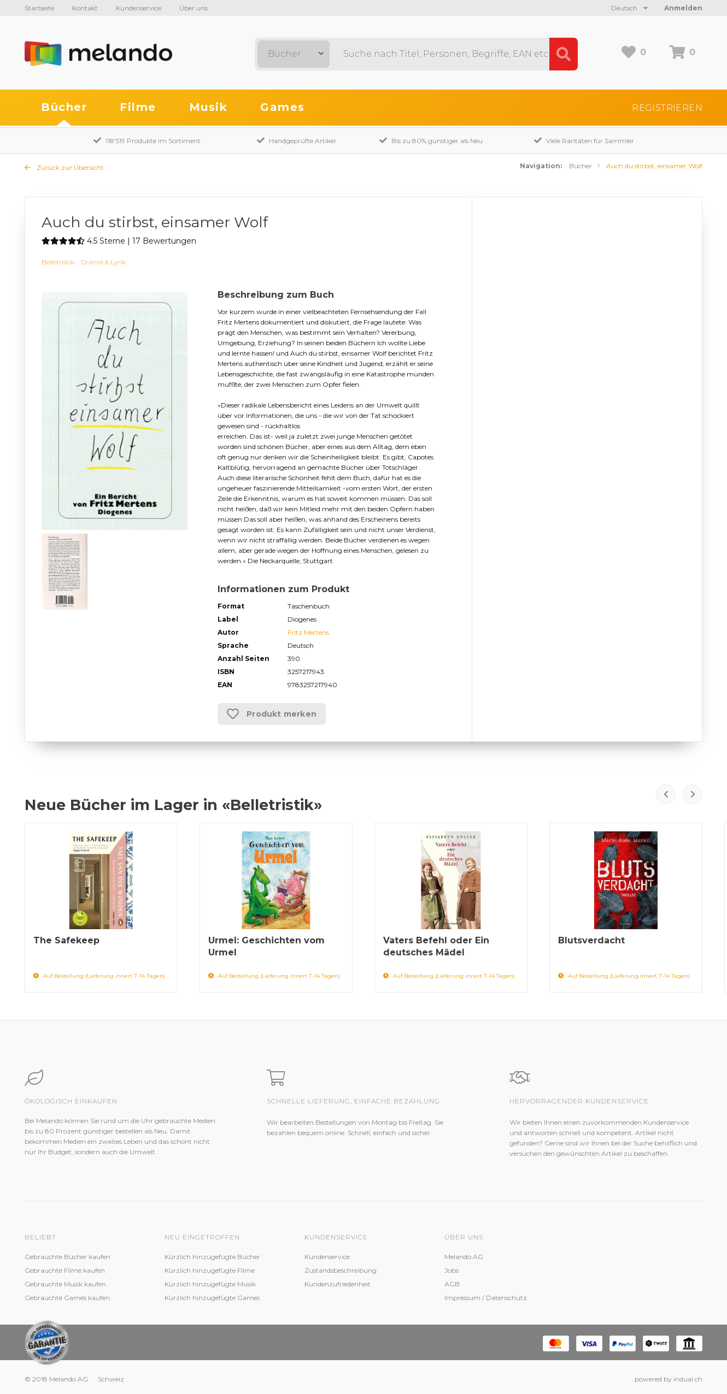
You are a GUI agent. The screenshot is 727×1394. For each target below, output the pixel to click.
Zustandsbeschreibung (340, 1270)
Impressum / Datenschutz (485, 1297)
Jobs (451, 1270)
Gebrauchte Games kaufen (67, 1297)
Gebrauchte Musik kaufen (65, 1284)
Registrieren (667, 108)
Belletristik (58, 262)
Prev (666, 794)
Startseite (39, 8)
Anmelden (683, 8)
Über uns (193, 8)
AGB (452, 1284)
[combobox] (293, 54)
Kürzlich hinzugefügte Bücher (212, 1257)
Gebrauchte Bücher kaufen (67, 1257)
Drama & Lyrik (103, 262)
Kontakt (85, 8)
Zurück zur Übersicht (64, 167)
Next (692, 794)
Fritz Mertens (308, 632)
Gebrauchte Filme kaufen (65, 1270)
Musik (208, 107)
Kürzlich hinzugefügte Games (212, 1297)
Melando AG (463, 1257)
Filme (138, 107)
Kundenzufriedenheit (337, 1284)
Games (282, 107)
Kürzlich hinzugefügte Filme (210, 1270)
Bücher (64, 107)
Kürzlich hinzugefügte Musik (210, 1284)
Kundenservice (138, 8)
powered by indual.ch (668, 1379)
